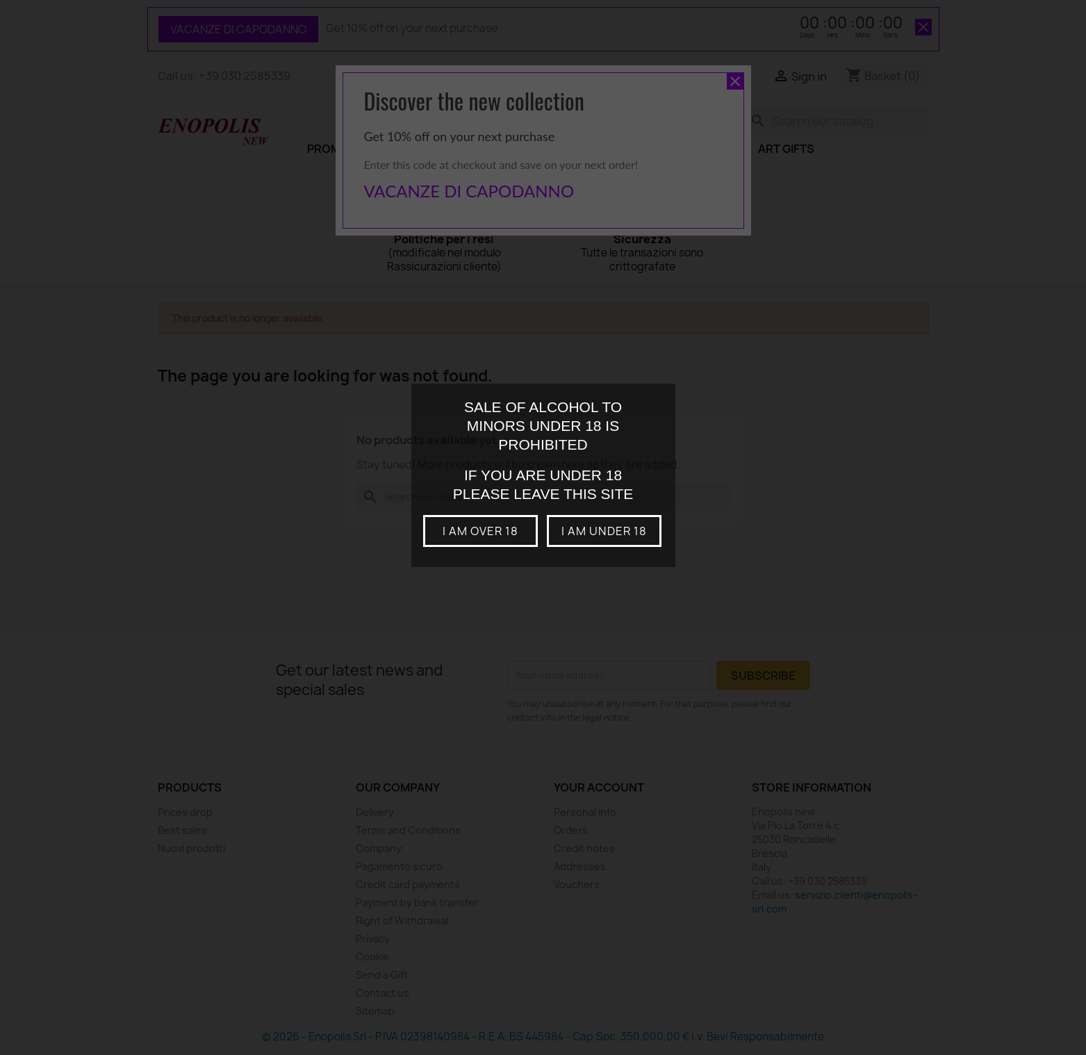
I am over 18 (480, 531)
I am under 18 (604, 531)
